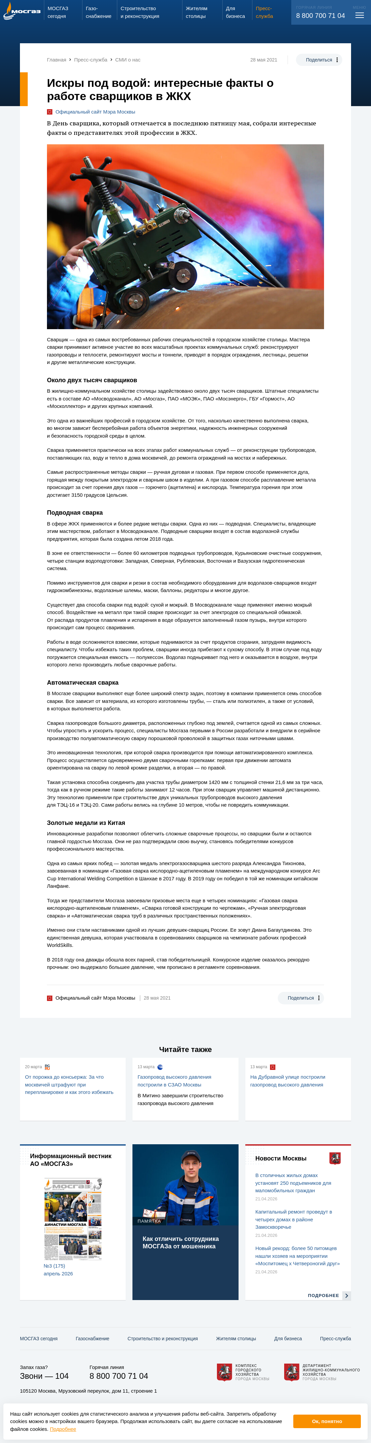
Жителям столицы (236, 1338)
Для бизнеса (288, 1338)
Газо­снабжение (92, 1338)
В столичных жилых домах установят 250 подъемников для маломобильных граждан (293, 1182)
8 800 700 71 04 (320, 15)
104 (62, 1375)
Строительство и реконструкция (163, 1338)
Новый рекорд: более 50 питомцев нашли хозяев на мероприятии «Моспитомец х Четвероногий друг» (297, 1255)
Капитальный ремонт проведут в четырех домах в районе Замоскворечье (293, 1219)
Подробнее (63, 1429)
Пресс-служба (335, 1338)
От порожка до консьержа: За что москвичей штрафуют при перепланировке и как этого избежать (69, 1084)
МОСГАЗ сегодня (38, 1338)
